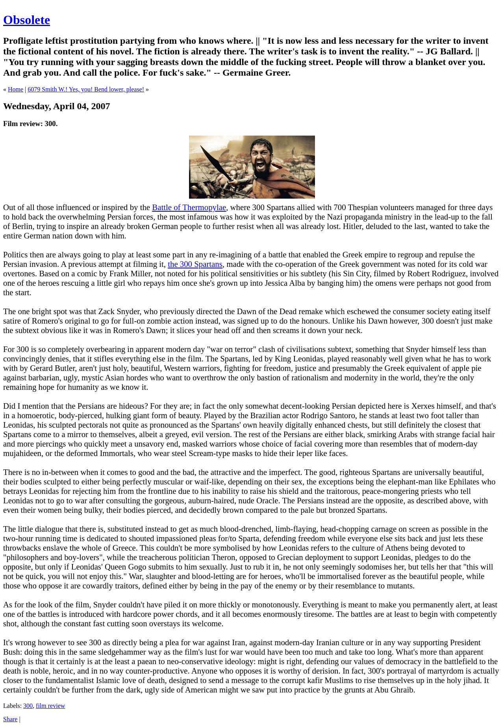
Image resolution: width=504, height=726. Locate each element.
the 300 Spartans (195, 263)
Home (15, 89)
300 (28, 705)
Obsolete (26, 20)
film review (50, 705)
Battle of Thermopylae (189, 207)
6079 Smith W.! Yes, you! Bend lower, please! (86, 89)
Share (10, 719)
